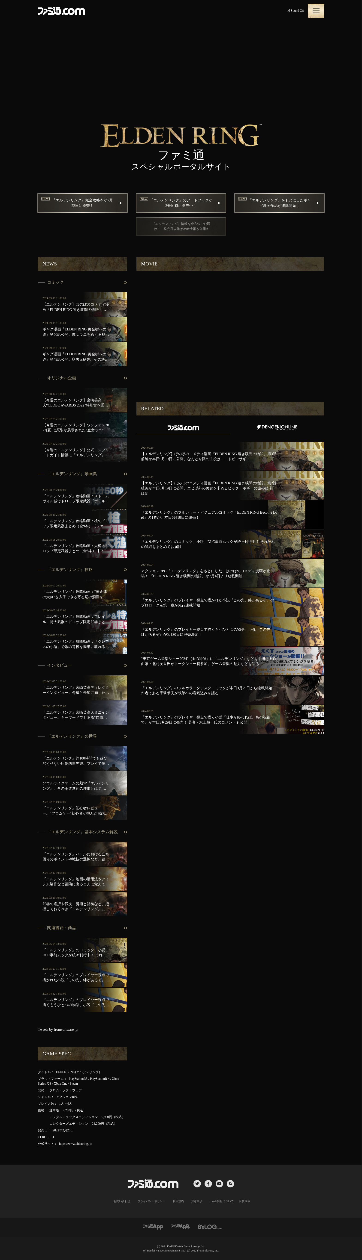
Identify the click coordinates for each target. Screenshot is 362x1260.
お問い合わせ (122, 1201)
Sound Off (295, 10)
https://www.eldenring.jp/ (75, 1143)
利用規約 (178, 1201)
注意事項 (196, 1201)
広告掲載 (244, 1201)
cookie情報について (222, 1201)
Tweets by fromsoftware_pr (58, 1029)
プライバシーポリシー (151, 1201)
